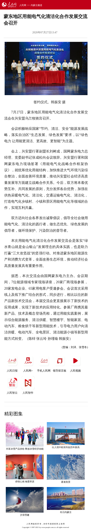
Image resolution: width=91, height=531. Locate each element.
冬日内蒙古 (66, 512)
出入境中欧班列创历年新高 (66, 447)
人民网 (22, 5)
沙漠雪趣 (24, 515)
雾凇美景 (65, 482)
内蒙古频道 (36, 5)
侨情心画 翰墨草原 (24, 481)
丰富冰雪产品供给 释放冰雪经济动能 (25, 449)
